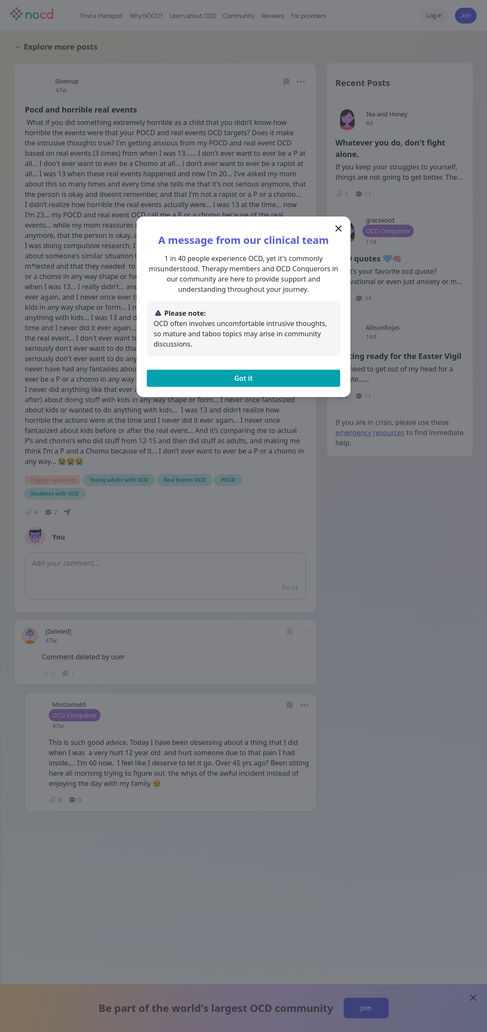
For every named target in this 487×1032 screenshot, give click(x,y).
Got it (243, 378)
